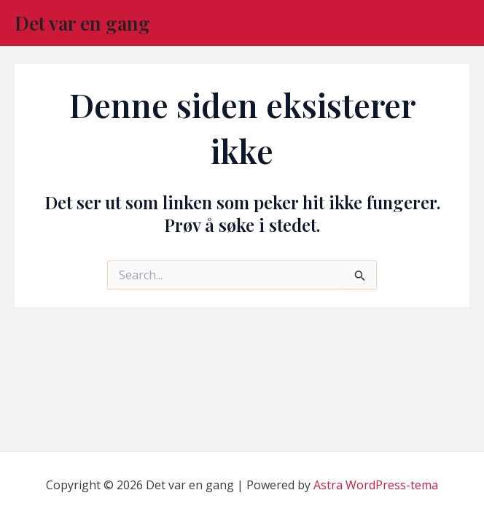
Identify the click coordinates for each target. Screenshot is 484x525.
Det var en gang (82, 23)
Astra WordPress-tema (375, 485)
